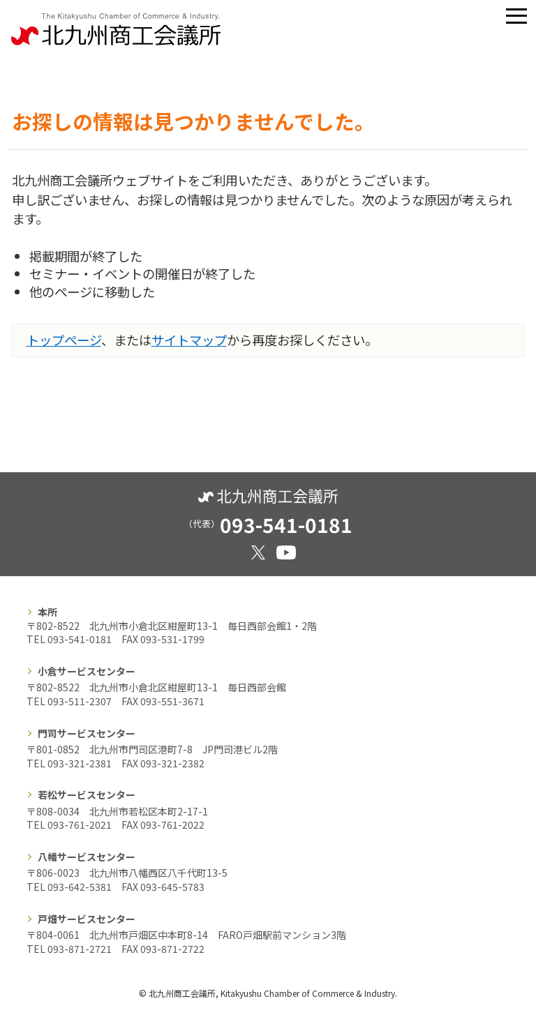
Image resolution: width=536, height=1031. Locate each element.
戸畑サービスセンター (86, 919)
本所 (47, 612)
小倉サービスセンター (86, 671)
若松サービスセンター (86, 795)
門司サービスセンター (86, 733)
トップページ (64, 340)
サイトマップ (189, 340)
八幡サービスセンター (86, 857)
